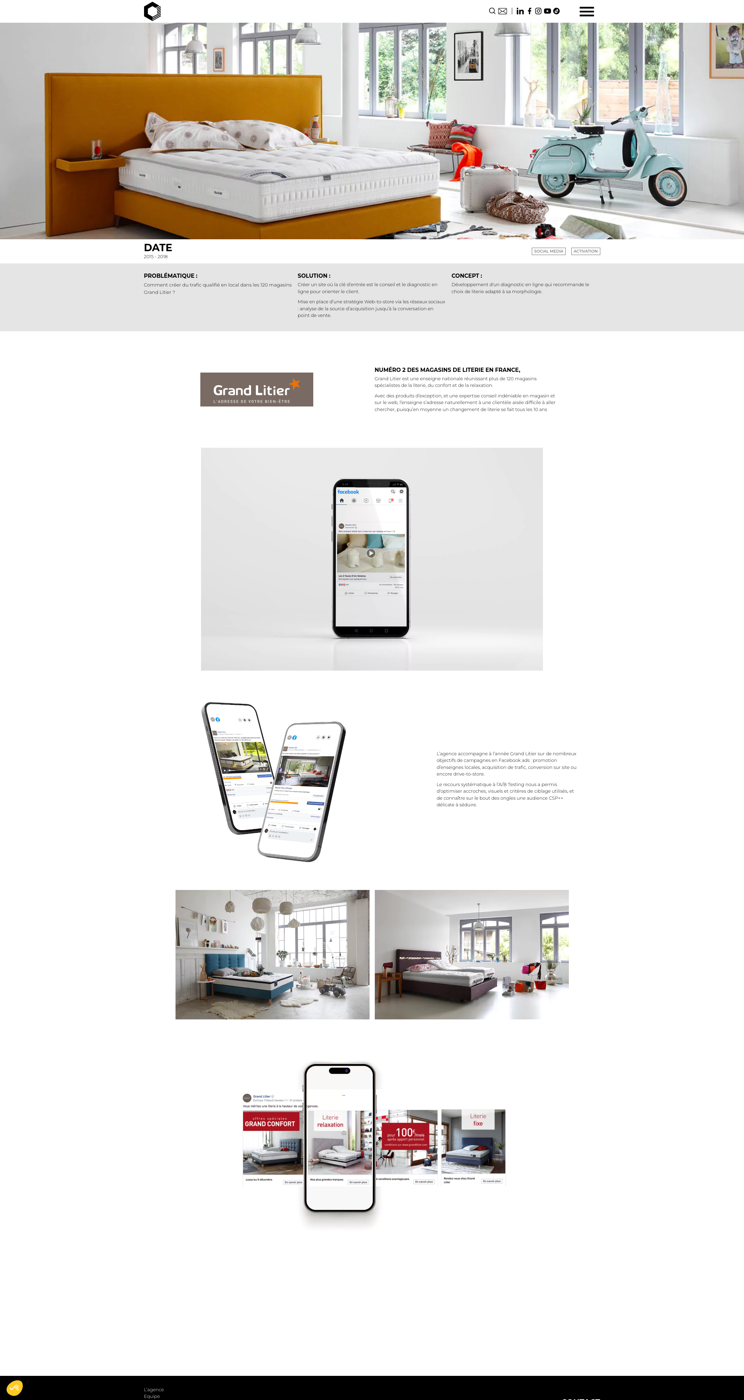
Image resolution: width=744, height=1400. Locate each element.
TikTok (556, 11)
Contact (502, 11)
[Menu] (587, 11)
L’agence (154, 1389)
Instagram (538, 11)
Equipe (152, 1396)
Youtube (547, 11)
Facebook (529, 11)
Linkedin (520, 11)
